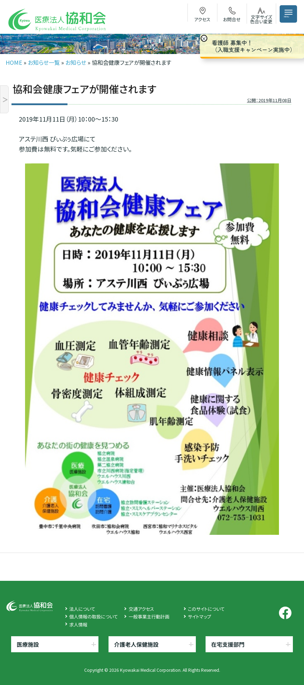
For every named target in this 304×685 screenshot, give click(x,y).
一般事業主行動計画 (148, 617)
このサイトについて (206, 609)
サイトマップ (199, 617)
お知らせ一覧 (44, 62)
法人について (82, 609)
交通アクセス (141, 609)
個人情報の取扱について (93, 617)
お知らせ (75, 62)
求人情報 (78, 624)
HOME (14, 62)
